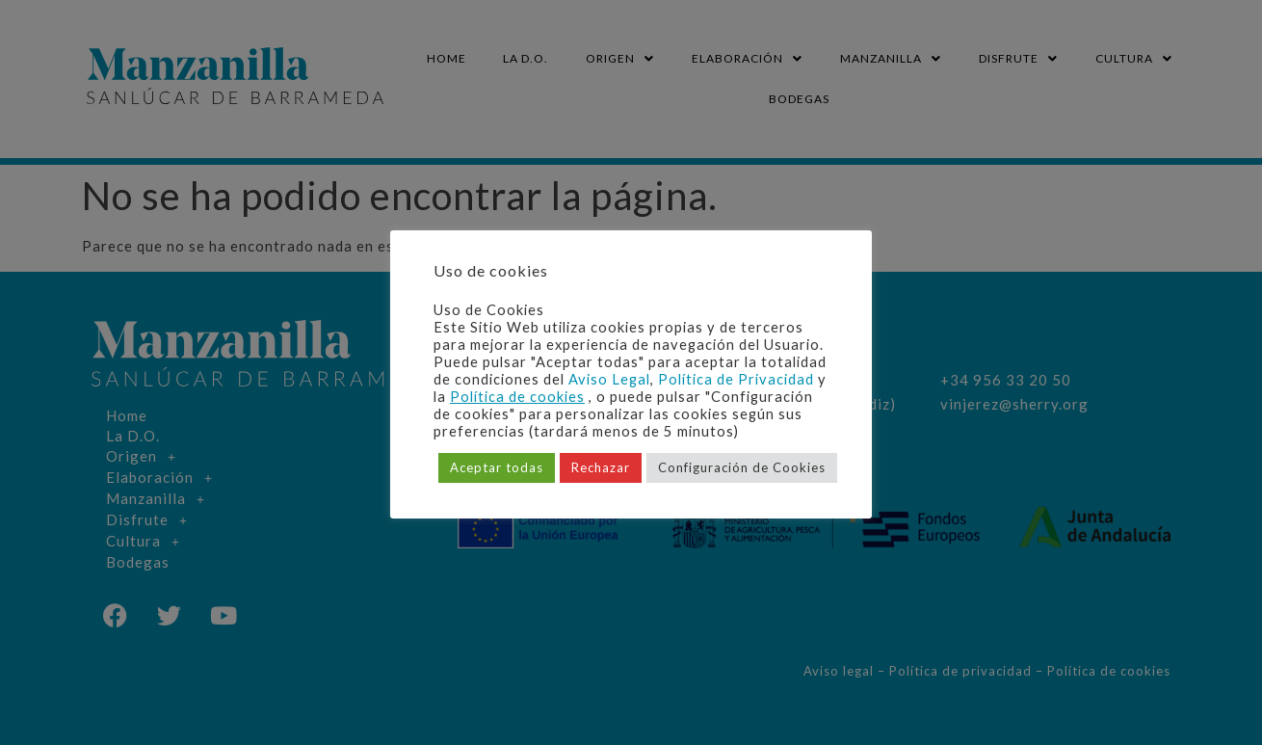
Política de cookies (517, 396)
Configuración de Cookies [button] (742, 467)
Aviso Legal (609, 379)
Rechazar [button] (600, 467)
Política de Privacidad (736, 379)
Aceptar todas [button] (496, 467)
